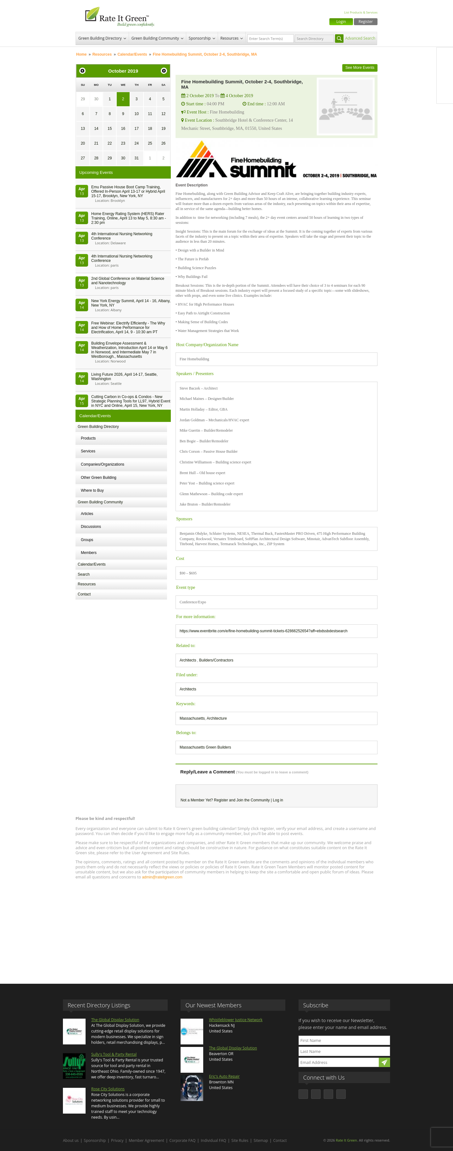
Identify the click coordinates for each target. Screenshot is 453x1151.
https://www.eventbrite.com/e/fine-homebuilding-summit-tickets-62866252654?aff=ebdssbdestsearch (264, 631)
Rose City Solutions (108, 1089)
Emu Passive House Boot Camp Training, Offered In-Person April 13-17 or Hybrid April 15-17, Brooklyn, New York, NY (128, 191)
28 (96, 158)
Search (84, 574)
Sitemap (261, 1140)
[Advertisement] (227, 929)
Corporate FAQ (183, 1140)
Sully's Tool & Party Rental (114, 1054)
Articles (87, 514)
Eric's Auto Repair (224, 1076)
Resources (230, 38)
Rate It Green (346, 1140)
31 (136, 158)
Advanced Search (360, 38)
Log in (278, 800)
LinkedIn (445, 82)
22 (110, 143)
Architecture (217, 718)
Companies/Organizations (102, 464)
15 (110, 128)
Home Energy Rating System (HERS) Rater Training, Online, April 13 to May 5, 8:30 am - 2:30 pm (128, 218)
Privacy (117, 1140)
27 (83, 158)
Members (89, 553)
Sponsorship (200, 38)
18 (150, 128)
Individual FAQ (213, 1140)
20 (83, 143)
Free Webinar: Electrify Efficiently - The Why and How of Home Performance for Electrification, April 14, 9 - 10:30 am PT (128, 327)
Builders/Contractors (216, 660)
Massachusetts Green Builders (205, 747)
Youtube (445, 95)
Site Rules (240, 1140)
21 (96, 143)
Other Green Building (98, 477)
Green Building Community (155, 38)
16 (123, 128)
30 (96, 99)
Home (81, 54)
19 (163, 128)
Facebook (445, 56)
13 (83, 128)
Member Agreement (146, 1140)
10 (136, 114)
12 (163, 114)
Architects (188, 660)
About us (71, 1140)
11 (150, 114)
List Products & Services (361, 12)
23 (123, 143)
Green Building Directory (100, 38)
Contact (84, 594)
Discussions (91, 526)
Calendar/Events (132, 54)
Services (88, 451)
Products (88, 438)
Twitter (445, 69)
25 (150, 143)
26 (163, 143)
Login (341, 21)
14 (96, 128)
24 (136, 143)
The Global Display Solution (115, 1019)
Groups (87, 540)
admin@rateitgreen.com (162, 877)
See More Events (359, 67)
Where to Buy (92, 490)
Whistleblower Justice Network (235, 1019)
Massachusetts (192, 718)
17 (136, 128)
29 (83, 99)
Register (366, 21)
